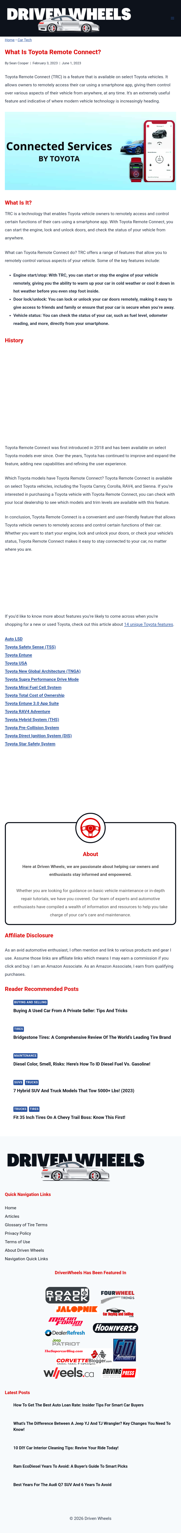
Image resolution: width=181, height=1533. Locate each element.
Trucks (32, 1082)
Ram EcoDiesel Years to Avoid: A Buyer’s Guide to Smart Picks (70, 1466)
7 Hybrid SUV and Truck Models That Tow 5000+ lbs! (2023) (73, 1090)
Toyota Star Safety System (30, 743)
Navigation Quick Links (26, 1258)
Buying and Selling (30, 1002)
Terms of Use (17, 1241)
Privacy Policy (18, 1233)
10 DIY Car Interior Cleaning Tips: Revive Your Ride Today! (65, 1447)
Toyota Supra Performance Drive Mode (42, 679)
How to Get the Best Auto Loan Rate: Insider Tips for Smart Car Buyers (78, 1405)
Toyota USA (16, 663)
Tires (18, 1029)
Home (10, 40)
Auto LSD (14, 638)
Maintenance (25, 1055)
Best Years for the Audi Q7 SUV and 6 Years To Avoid (62, 1484)
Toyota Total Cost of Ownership (34, 695)
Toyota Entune (18, 655)
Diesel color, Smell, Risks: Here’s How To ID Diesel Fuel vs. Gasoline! (81, 1064)
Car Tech (25, 40)
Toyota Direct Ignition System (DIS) (38, 735)
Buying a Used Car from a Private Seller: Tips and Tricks (70, 1010)
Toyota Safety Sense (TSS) (30, 647)
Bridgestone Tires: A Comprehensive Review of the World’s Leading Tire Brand (92, 1037)
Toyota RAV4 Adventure (27, 711)
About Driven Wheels (24, 1250)
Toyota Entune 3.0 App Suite (32, 703)
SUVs (18, 1082)
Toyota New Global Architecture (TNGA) (43, 671)
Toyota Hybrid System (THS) (32, 719)
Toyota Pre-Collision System (32, 727)
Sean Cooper (19, 63)
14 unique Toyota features (148, 624)
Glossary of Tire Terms (26, 1224)
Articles (12, 1216)
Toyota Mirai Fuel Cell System (33, 687)
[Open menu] (172, 18)
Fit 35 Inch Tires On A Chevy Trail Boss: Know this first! (69, 1117)
